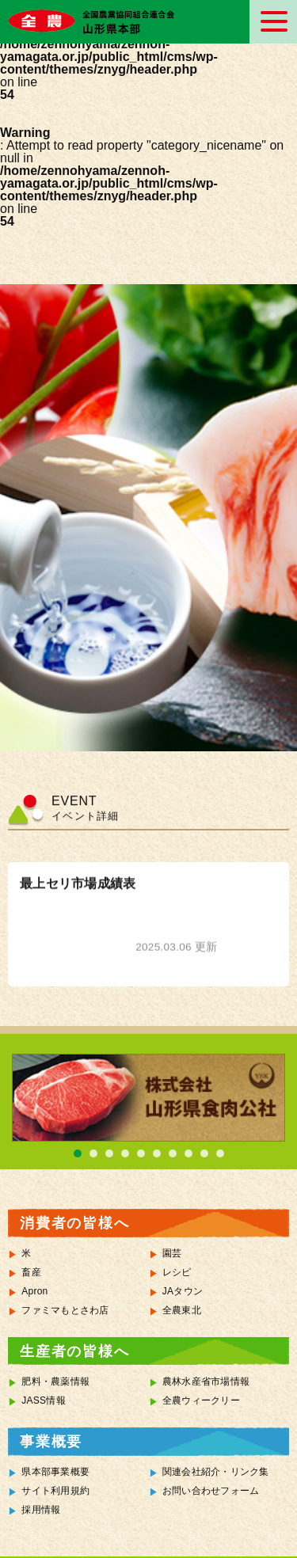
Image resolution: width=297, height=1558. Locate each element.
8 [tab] (188, 1153)
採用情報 (40, 1509)
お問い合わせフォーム (211, 1490)
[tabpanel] (148, 1098)
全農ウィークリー (201, 1400)
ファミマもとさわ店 (65, 1310)
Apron (34, 1291)
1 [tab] (78, 1153)
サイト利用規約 (55, 1490)
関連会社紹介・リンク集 (215, 1471)
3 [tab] (109, 1153)
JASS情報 (43, 1400)
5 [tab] (141, 1153)
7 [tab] (173, 1153)
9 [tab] (204, 1153)
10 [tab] (220, 1153)
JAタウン (182, 1291)
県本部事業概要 (55, 1471)
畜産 (31, 1272)
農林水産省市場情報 (205, 1381)
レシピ (177, 1272)
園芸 (172, 1253)
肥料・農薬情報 (55, 1381)
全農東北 (181, 1310)
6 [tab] (157, 1153)
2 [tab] (93, 1153)
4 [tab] (125, 1153)
